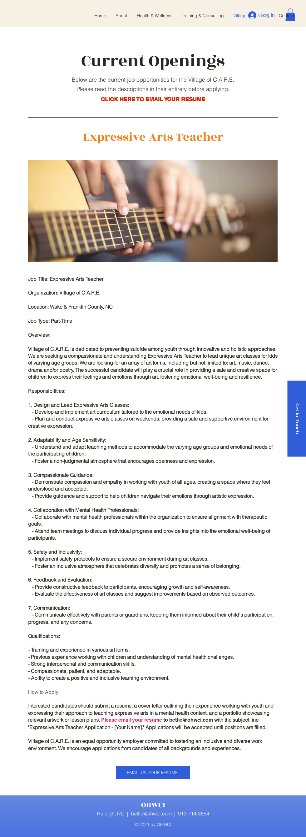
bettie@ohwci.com (151, 813)
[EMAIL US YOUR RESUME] (153, 772)
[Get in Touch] (296, 418)
